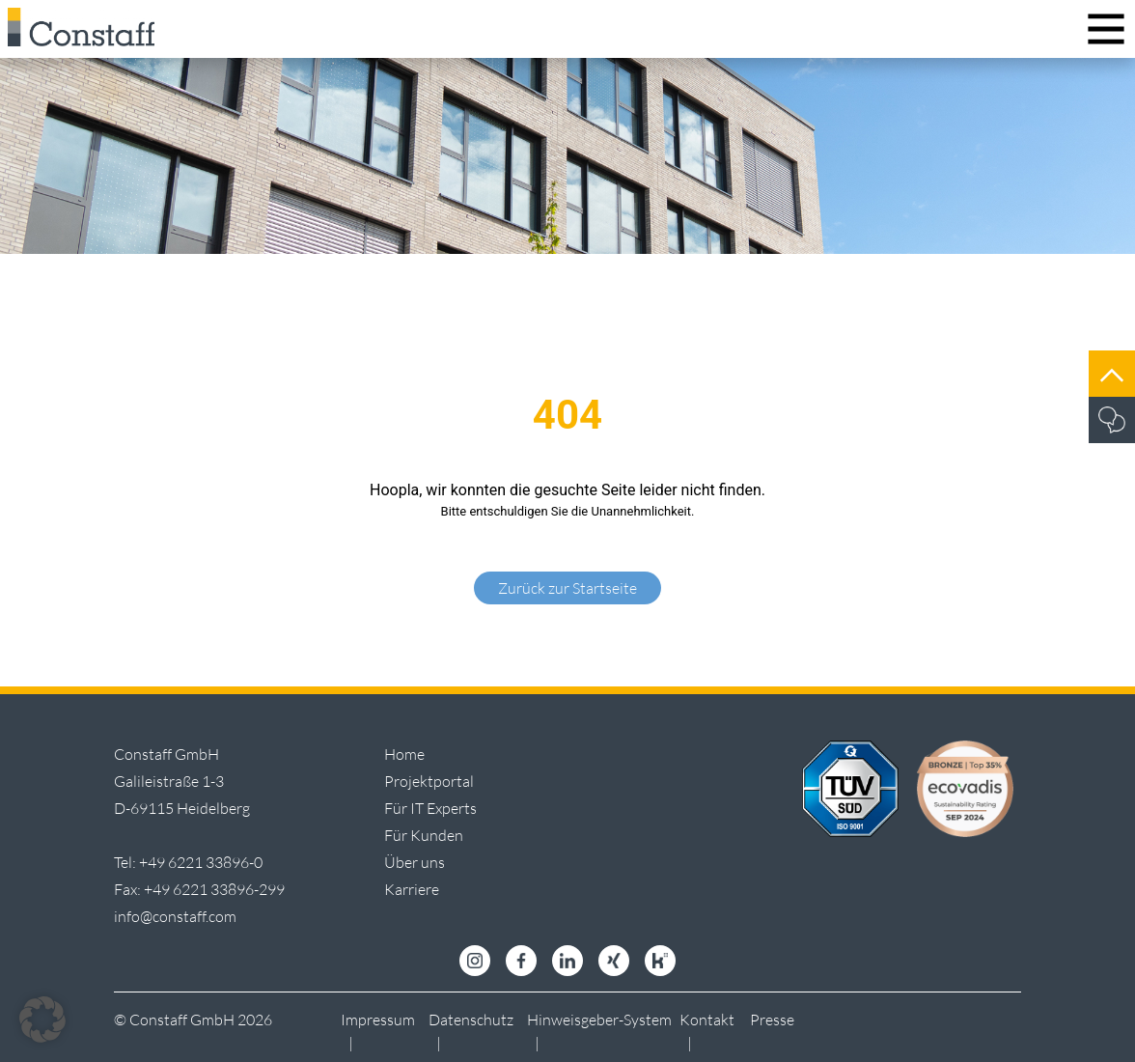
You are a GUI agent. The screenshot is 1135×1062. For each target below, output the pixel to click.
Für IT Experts (430, 808)
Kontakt (706, 1019)
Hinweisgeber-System (599, 1019)
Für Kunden (423, 835)
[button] (42, 1019)
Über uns (414, 862)
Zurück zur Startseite (567, 588)
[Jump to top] (1112, 373)
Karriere (411, 889)
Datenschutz (471, 1019)
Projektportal (429, 781)
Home (404, 754)
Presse (772, 1019)
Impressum (378, 1019)
